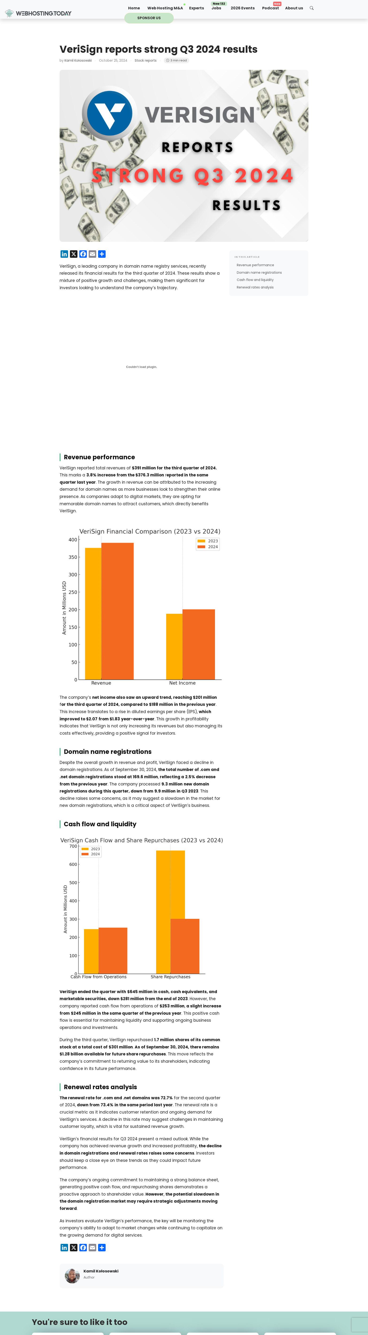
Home (134, 8)
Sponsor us (149, 17)
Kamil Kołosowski (78, 60)
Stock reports (146, 60)
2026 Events (243, 8)
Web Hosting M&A (165, 8)
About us (294, 8)
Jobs (219, 7)
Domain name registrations (259, 272)
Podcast (270, 8)
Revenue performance (255, 265)
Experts (196, 8)
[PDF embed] (142, 366)
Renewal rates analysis (255, 287)
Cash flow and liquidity (255, 279)
